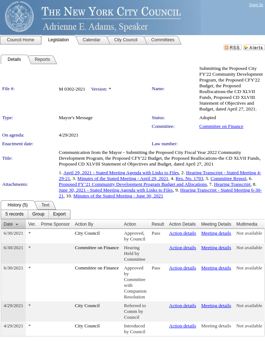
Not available (249, 233)
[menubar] (35, 214)
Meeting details (216, 233)
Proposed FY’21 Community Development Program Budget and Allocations (133, 184)
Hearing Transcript (232, 184)
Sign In (256, 4)
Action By (84, 224)
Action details (182, 233)
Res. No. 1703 (189, 178)
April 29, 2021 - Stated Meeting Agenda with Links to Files (121, 172)
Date (8, 224)
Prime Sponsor (55, 224)
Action (130, 224)
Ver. (32, 224)
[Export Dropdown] (59, 214)
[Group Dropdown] (38, 214)
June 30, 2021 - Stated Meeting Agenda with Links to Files (116, 190)
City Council (87, 233)
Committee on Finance (221, 126)
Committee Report (228, 178)
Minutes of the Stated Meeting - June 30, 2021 (118, 195)
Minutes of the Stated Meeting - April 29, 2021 (122, 178)
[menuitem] (14, 214)
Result (158, 224)
